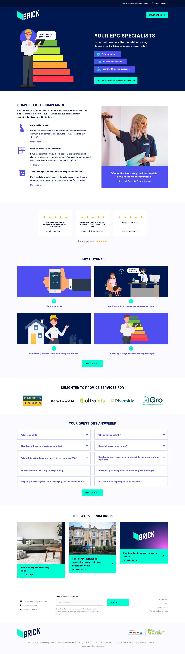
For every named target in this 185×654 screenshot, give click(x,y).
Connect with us (31, 609)
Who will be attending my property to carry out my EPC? (49, 458)
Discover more (37, 185)
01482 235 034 (161, 3)
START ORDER (91, 364)
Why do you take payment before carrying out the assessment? (52, 481)
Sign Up (113, 602)
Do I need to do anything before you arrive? (119, 481)
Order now (35, 141)
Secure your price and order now (114, 82)
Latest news (163, 600)
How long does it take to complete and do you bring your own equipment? (128, 458)
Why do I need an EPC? (109, 435)
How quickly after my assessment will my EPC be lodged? (127, 470)
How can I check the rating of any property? (42, 470)
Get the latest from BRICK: (67, 596)
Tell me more (36, 165)
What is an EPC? (29, 435)
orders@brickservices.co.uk (137, 3)
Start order (163, 603)
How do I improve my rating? (112, 446)
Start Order (155, 15)
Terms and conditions (159, 611)
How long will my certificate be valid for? (41, 446)
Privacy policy (162, 607)
